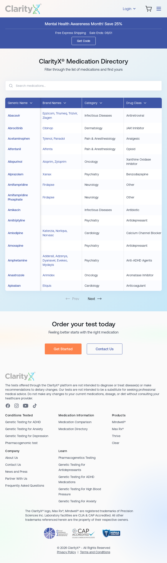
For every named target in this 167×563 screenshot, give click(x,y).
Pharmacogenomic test (21, 443)
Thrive (116, 436)
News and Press (16, 471)
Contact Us (105, 349)
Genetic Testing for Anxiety (24, 429)
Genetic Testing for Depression (26, 436)
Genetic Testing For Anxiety (77, 501)
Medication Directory (73, 429)
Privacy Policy (66, 552)
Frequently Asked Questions (24, 485)
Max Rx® (118, 429)
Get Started (63, 349)
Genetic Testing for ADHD (23, 422)
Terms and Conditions (95, 552)
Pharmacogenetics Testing (76, 457)
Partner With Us (16, 478)
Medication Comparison (75, 422)
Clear (115, 443)
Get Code (83, 41)
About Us (11, 457)
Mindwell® (119, 422)
